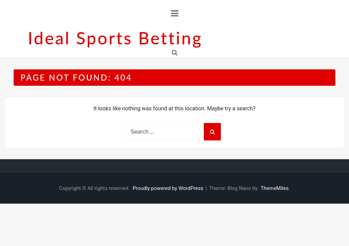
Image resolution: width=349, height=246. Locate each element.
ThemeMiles (275, 188)
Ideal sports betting (115, 38)
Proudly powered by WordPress (168, 188)
